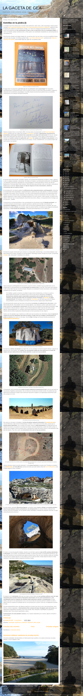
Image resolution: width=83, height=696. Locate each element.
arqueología (11, 622)
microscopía (67, 235)
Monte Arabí (9, 466)
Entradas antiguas (52, 626)
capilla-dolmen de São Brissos (11, 318)
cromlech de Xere (50, 422)
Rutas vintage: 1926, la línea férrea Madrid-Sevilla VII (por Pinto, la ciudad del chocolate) (75, 157)
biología (66, 215)
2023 (66, 178)
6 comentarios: (18, 620)
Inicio (33, 626)
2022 (66, 180)
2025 (66, 174)
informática (67, 228)
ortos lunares (34, 299)
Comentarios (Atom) (15, 629)
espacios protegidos (69, 220)
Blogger (46, 691)
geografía (66, 224)
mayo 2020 (69, 191)
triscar (30, 138)
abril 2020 (68, 193)
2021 (66, 182)
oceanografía (67, 237)
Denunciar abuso (66, 248)
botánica (66, 216)
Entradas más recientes (11, 626)
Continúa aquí (7, 617)
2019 (66, 202)
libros (35, 622)
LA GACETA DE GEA (22, 8)
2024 (66, 176)
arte (65, 213)
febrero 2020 (69, 197)
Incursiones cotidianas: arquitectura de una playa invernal (21, 635)
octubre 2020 (69, 186)
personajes (67, 241)
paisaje (38, 622)
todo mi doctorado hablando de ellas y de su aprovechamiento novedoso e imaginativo (29, 27)
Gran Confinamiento (50, 466)
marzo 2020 (69, 195)
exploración (30, 622)
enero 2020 (69, 199)
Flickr (41, 249)
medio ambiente (68, 233)
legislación (66, 229)
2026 (66, 171)
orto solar (46, 297)
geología (66, 226)
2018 (66, 204)
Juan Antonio (30, 133)
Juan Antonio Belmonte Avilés (36, 38)
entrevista (66, 218)
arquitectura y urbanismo (21, 622)
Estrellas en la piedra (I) (14, 23)
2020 (66, 184)
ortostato (5, 255)
